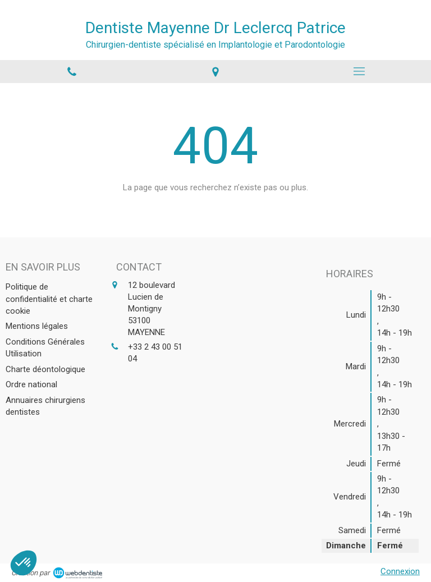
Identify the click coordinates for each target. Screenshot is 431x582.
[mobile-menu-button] (359, 71)
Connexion (400, 571)
